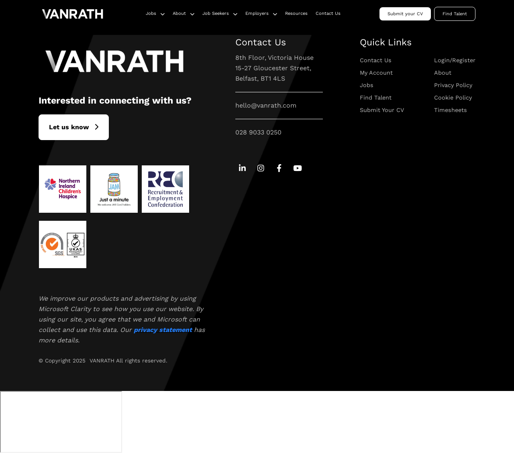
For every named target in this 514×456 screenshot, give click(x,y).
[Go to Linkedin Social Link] (242, 169)
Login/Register (454, 60)
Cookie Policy (453, 97)
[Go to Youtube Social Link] (297, 169)
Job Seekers (215, 13)
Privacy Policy (453, 85)
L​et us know (69, 127)
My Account (376, 72)
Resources (296, 13)
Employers (257, 13)
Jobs (151, 13)
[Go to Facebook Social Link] (279, 169)
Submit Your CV (382, 110)
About (179, 13)
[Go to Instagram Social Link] (261, 169)
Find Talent (455, 13)
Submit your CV (405, 13)
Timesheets (450, 110)
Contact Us (328, 13)
